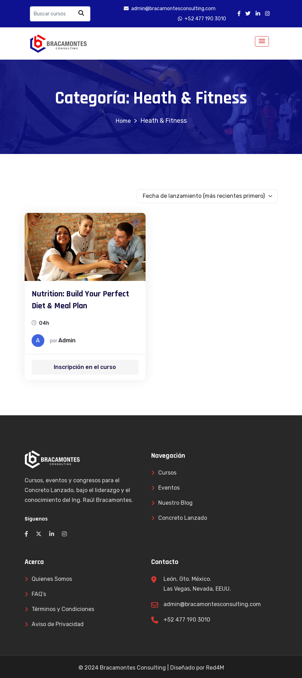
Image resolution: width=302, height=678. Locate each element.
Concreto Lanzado (182, 518)
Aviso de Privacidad (58, 624)
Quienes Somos (52, 579)
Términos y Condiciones (63, 609)
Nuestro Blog (175, 502)
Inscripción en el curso (85, 367)
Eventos (169, 487)
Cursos (167, 472)
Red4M (215, 667)
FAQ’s (39, 594)
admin (67, 340)
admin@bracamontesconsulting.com (212, 604)
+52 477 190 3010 (186, 619)
